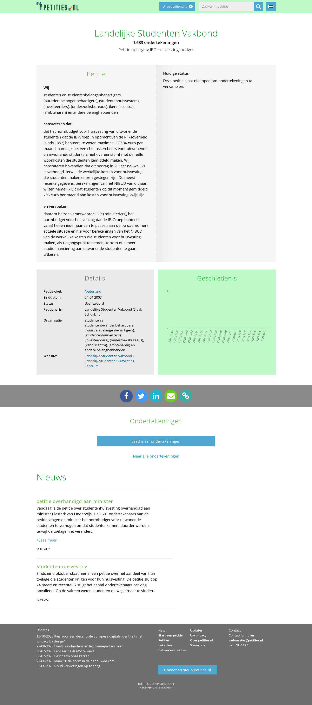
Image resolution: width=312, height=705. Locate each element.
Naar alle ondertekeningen (156, 456)
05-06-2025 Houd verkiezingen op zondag (68, 666)
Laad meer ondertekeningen (156, 441)
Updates (196, 630)
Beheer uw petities (172, 650)
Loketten (165, 645)
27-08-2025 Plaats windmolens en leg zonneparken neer (79, 646)
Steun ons (197, 645)
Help (161, 630)
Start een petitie (170, 635)
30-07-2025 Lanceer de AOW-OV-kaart (65, 651)
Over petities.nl (201, 640)
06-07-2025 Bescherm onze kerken (62, 656)
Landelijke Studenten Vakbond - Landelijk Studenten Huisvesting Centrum (109, 361)
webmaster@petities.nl (246, 640)
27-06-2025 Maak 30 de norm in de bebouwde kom (75, 661)
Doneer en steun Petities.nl (187, 669)
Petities (164, 640)
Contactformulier (241, 635)
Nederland (93, 291)
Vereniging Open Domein (156, 687)
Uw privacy (198, 635)
